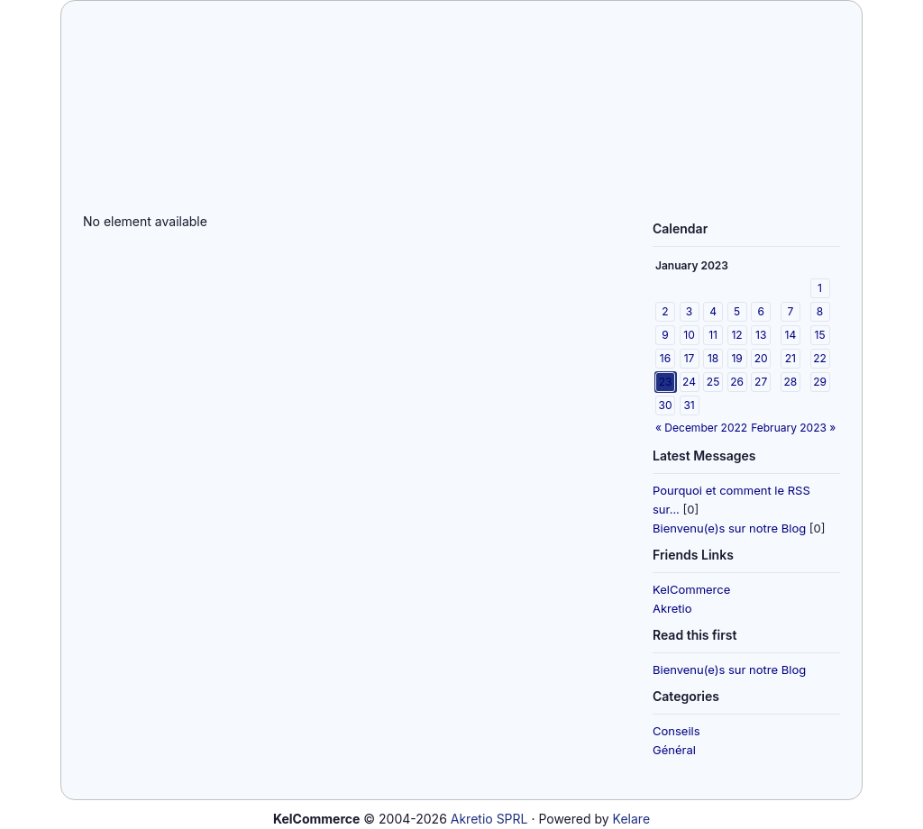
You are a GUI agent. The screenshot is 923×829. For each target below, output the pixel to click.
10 (688, 335)
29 (820, 381)
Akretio (672, 608)
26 (737, 381)
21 (790, 358)
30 (665, 405)
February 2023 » (793, 427)
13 (760, 335)
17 (689, 358)
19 (736, 358)
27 (760, 381)
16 (665, 358)
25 (713, 381)
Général (674, 749)
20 (761, 358)
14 (791, 335)
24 (689, 381)
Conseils (676, 731)
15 (820, 335)
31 (688, 405)
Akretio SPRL (489, 818)
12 (736, 335)
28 (790, 381)
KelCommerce (691, 589)
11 (712, 335)
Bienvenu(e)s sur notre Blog (729, 528)
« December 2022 (701, 427)
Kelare (631, 818)
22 (820, 358)
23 (665, 381)
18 (713, 358)
